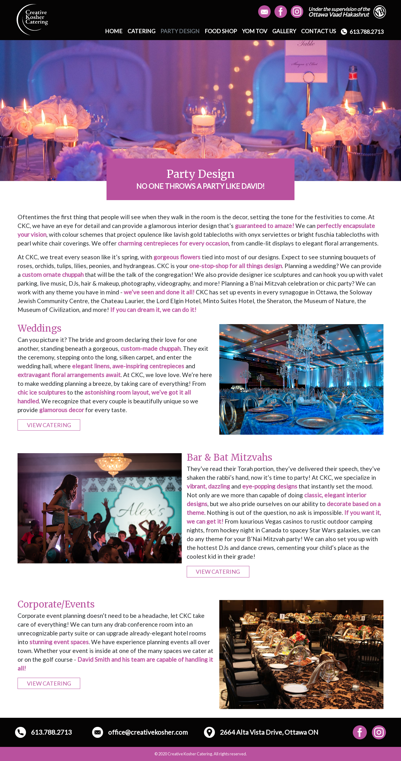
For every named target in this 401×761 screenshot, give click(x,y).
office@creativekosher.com (140, 732)
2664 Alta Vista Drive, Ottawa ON (261, 732)
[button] (30, 110)
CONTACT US (318, 31)
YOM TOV (254, 31)
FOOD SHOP (221, 31)
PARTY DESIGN (180, 31)
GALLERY (284, 31)
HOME (113, 31)
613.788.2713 (362, 31)
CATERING (141, 31)
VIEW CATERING (49, 425)
